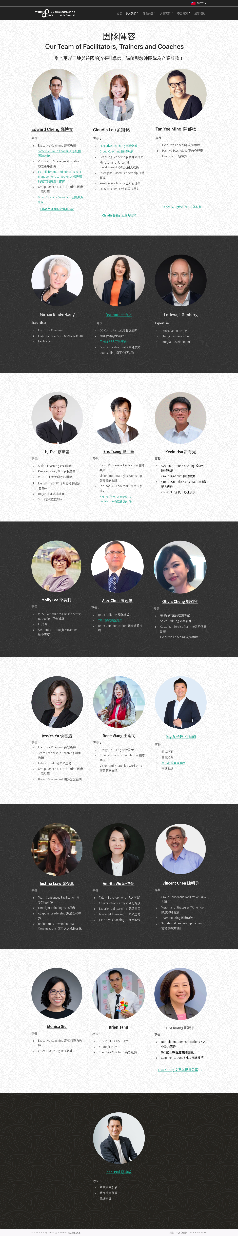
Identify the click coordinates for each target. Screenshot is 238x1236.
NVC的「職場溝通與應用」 (178, 1052)
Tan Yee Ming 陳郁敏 (176, 129)
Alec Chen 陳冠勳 (117, 600)
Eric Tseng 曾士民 (118, 451)
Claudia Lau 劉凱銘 (111, 129)
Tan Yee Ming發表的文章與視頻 (181, 207)
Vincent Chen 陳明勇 (180, 883)
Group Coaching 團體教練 (116, 151)
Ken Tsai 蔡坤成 (119, 1172)
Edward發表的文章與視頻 (57, 209)
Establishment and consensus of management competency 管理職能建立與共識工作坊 (60, 176)
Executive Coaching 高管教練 (119, 146)
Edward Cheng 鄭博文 (52, 129)
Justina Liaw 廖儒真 (57, 883)
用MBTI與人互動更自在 (115, 342)
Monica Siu (57, 1026)
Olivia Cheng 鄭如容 (180, 601)
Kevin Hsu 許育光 (180, 452)
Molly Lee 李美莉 (56, 600)
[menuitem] (112, 13)
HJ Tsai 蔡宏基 (57, 452)
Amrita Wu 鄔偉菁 (118, 883)
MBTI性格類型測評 (110, 620)
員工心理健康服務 (173, 763)
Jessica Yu (51, 736)
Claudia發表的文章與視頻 (119, 215)
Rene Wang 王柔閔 (119, 736)
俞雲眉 (66, 736)
